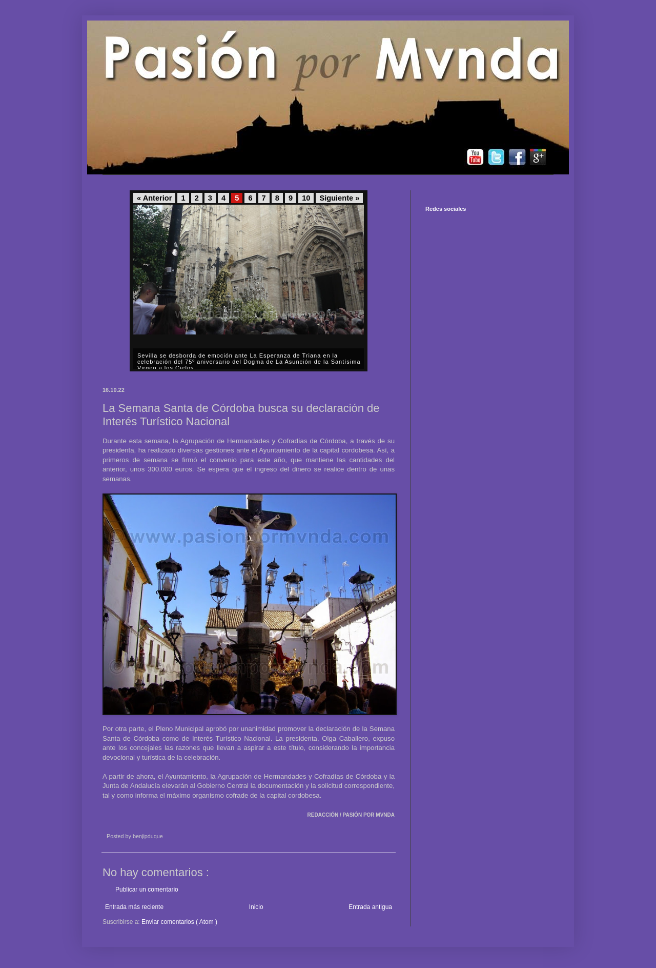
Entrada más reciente (134, 907)
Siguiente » (339, 198)
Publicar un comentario (146, 889)
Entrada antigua (370, 907)
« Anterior (154, 198)
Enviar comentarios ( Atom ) (179, 921)
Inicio (256, 907)
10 (306, 198)
